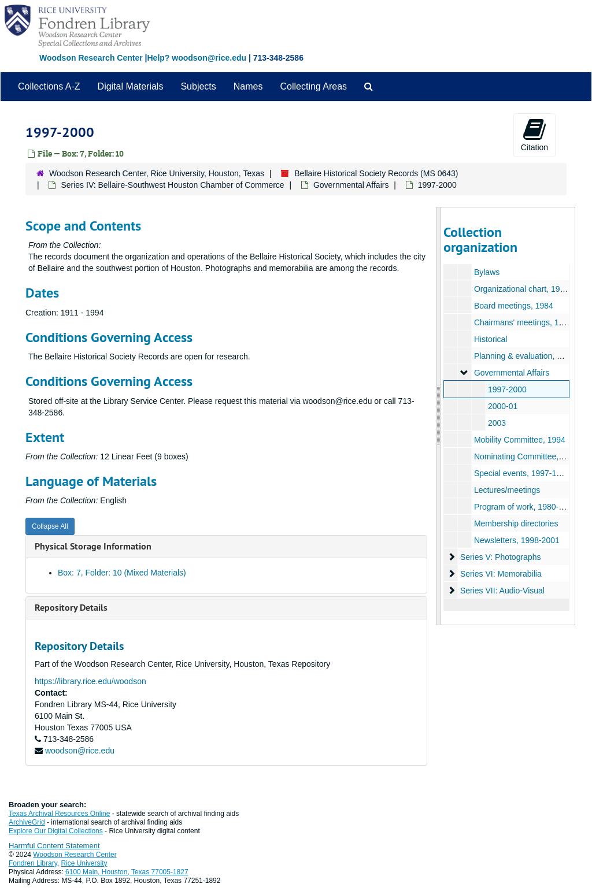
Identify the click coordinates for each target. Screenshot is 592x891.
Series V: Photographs (500, 557)
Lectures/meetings (506, 490)
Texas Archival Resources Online (59, 814)
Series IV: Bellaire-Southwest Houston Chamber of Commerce (172, 185)
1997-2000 (506, 389)
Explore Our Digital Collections (56, 831)
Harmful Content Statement (54, 845)
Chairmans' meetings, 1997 (522, 322)
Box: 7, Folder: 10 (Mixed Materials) (122, 572)
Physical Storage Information (93, 546)
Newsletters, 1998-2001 (516, 540)
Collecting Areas (313, 86)
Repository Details (71, 608)
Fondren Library (33, 863)
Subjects (198, 86)
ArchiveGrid (27, 822)
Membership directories (515, 523)
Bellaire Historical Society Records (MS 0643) (376, 173)
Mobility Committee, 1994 (519, 439)
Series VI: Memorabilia (500, 573)
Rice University (84, 863)
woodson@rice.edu (79, 750)
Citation (534, 134)
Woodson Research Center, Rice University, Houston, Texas (156, 173)
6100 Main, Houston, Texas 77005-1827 (126, 872)
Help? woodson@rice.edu (196, 57)
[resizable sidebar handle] (438, 416)
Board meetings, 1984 (513, 305)
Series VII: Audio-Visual (502, 590)
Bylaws (486, 272)
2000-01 (502, 406)
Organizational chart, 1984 (520, 289)
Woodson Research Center (91, 57)
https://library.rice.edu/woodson (90, 681)
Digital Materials (131, 86)
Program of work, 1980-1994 (524, 506)
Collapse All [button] (50, 526)
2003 (496, 423)
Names (248, 86)
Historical (490, 339)
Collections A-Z (49, 86)
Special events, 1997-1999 (521, 473)
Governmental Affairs (350, 185)
